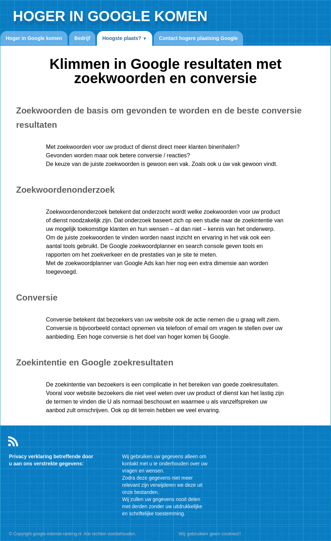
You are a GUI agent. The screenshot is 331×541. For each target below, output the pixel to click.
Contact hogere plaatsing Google (198, 38)
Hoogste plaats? (124, 38)
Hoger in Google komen (34, 38)
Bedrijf (82, 38)
